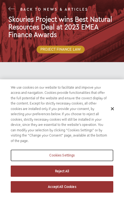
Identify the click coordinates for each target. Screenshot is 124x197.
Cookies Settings (62, 155)
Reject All (62, 171)
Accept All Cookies (62, 187)
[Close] (112, 108)
